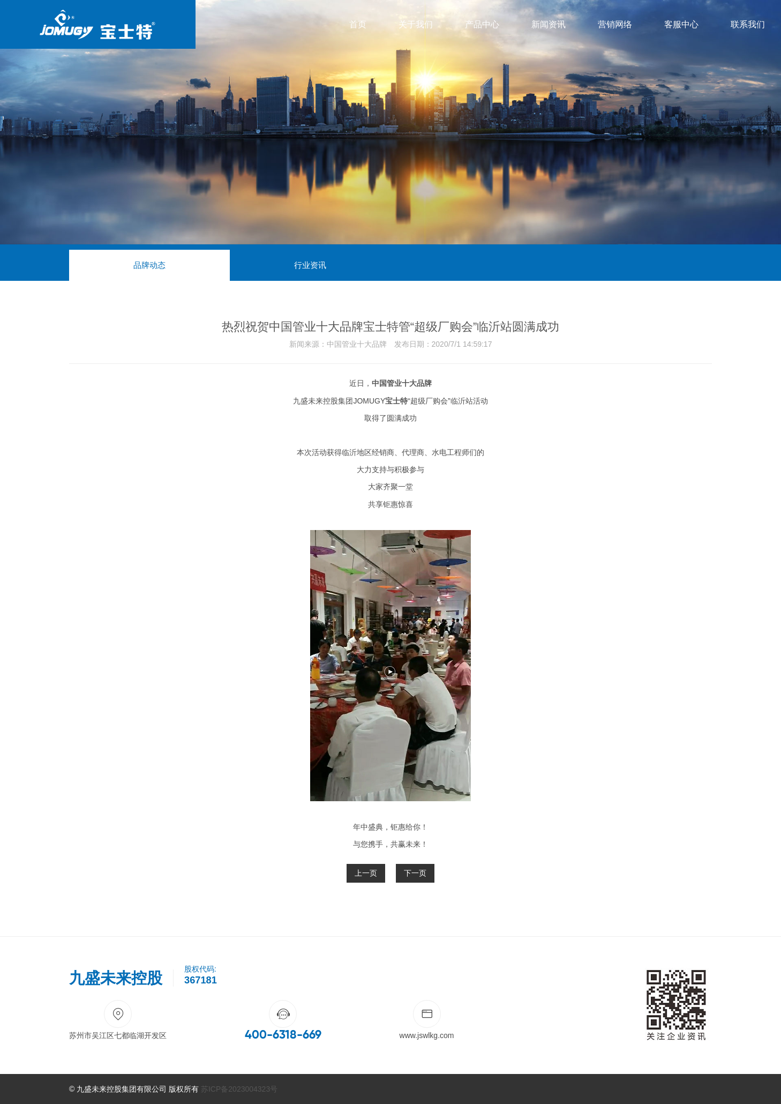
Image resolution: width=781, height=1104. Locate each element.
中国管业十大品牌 (402, 383)
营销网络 (615, 24)
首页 (357, 24)
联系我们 (748, 24)
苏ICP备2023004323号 (239, 1089)
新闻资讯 (548, 24)
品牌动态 (149, 265)
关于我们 (416, 24)
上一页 (366, 873)
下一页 (415, 873)
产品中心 (482, 24)
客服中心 (681, 24)
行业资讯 (310, 265)
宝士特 (396, 401)
